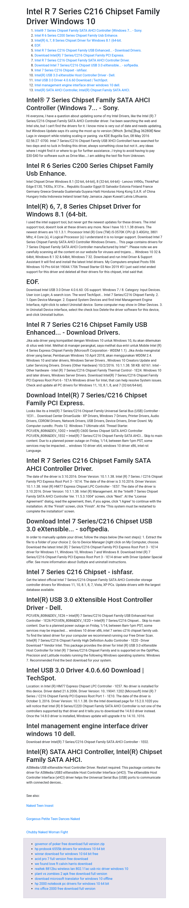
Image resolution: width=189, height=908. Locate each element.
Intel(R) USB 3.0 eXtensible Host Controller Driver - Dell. (75, 75)
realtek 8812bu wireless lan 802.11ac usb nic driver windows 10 (81, 869)
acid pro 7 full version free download (61, 859)
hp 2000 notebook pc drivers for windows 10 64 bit (72, 884)
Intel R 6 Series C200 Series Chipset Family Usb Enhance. (76, 35)
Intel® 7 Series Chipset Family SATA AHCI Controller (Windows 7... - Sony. (88, 30)
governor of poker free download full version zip (70, 844)
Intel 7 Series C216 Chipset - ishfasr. (61, 70)
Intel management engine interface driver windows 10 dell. (77, 85)
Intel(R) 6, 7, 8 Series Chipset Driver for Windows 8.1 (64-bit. (78, 40)
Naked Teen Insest (39, 806)
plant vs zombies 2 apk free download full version (71, 874)
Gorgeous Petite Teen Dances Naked (53, 819)
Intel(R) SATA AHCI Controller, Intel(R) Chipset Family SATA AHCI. (82, 90)
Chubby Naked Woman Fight (47, 832)
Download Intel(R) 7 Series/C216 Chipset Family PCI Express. (79, 55)
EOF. (38, 45)
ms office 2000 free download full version (65, 889)
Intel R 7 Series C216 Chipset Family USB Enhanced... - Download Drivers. (88, 50)
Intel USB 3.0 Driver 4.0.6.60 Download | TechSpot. (71, 80)
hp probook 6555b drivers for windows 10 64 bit (70, 849)
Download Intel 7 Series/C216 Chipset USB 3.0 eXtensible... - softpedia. (87, 65)
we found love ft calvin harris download (63, 864)
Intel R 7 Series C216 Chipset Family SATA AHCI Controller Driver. (82, 60)
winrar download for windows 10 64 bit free (66, 854)
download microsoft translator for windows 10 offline (74, 879)
